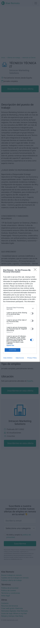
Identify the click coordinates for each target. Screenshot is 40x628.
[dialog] (20, 314)
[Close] (36, 270)
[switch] (31, 313)
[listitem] (20, 308)
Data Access (20, 358)
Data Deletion (7, 358)
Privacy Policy (32, 358)
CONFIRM (13, 350)
